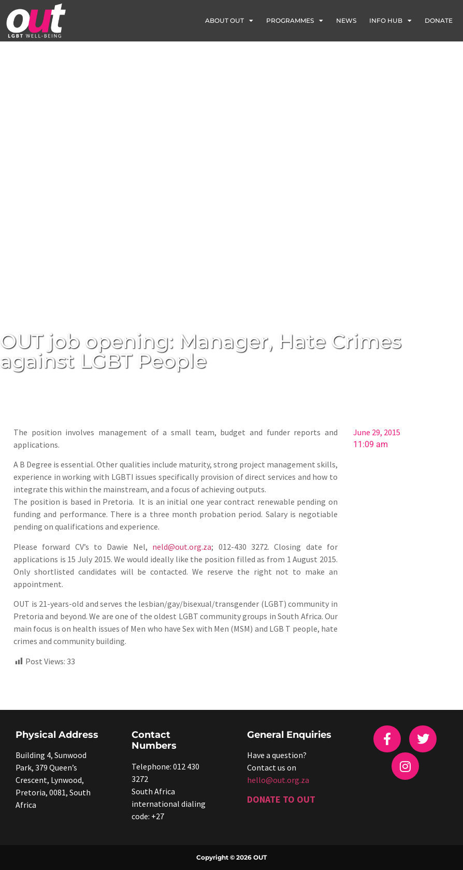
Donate (439, 20)
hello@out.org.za (278, 780)
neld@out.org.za (181, 546)
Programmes (294, 20)
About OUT (229, 20)
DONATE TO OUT (281, 799)
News (346, 20)
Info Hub (390, 20)
